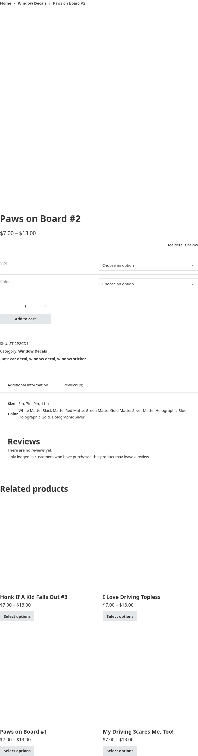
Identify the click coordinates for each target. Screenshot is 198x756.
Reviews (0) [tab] (73, 384)
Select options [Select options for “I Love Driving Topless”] (120, 616)
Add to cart (25, 318)
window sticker (71, 358)
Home (5, 3)
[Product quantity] (25, 306)
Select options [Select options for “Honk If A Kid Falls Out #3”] (17, 616)
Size (3, 262)
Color (5, 281)
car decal (18, 358)
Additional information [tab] (28, 384)
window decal (42, 358)
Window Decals (32, 3)
